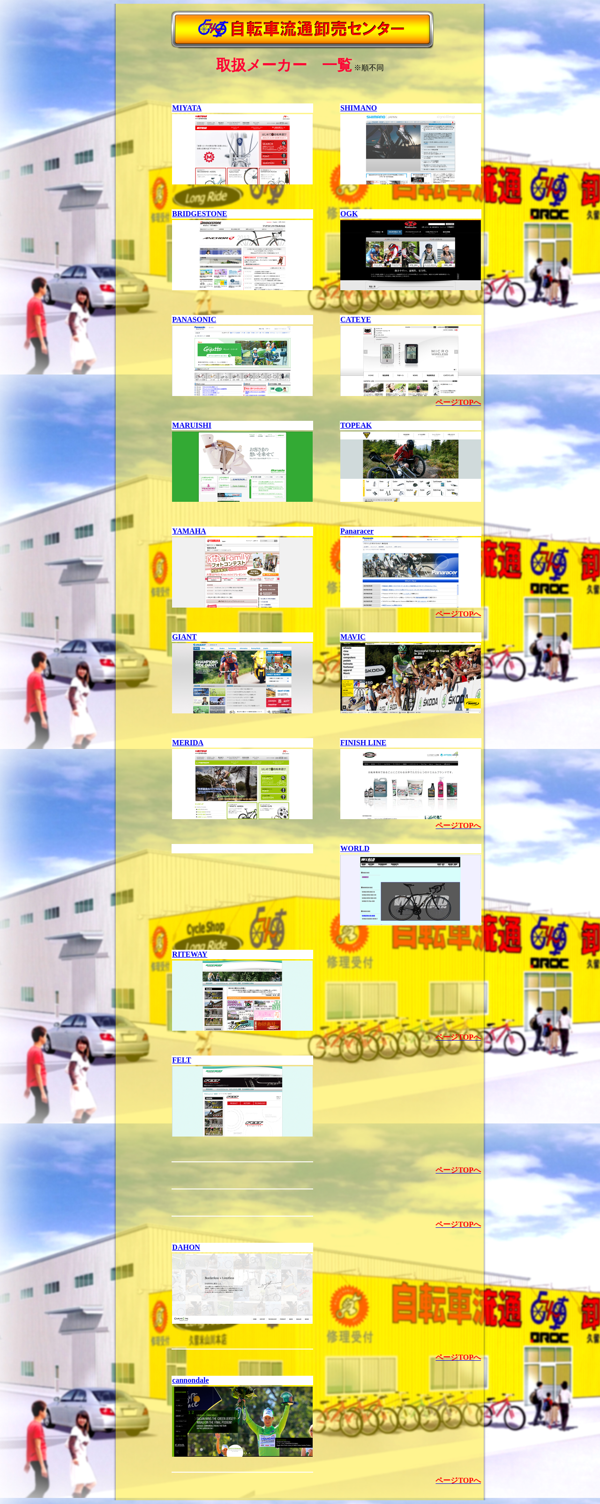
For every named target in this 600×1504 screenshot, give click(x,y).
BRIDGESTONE (199, 214)
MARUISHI (191, 425)
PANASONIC (194, 319)
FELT (181, 1060)
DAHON (186, 1247)
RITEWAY (189, 954)
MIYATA (187, 108)
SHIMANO (358, 108)
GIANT (184, 637)
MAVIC (353, 637)
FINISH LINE (363, 743)
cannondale (190, 1380)
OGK (349, 214)
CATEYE (355, 319)
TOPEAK (356, 425)
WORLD (354, 848)
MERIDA (187, 743)
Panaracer (357, 531)
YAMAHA (189, 531)
